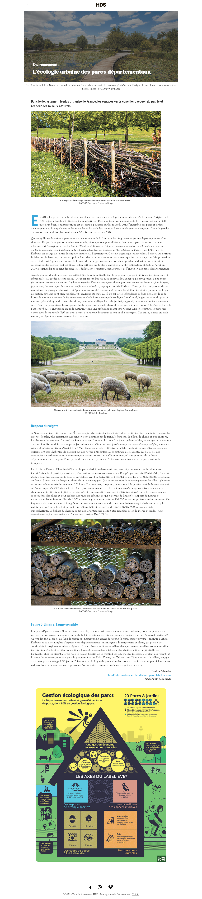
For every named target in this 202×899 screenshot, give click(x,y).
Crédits (135, 894)
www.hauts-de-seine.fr (158, 679)
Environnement (45, 64)
